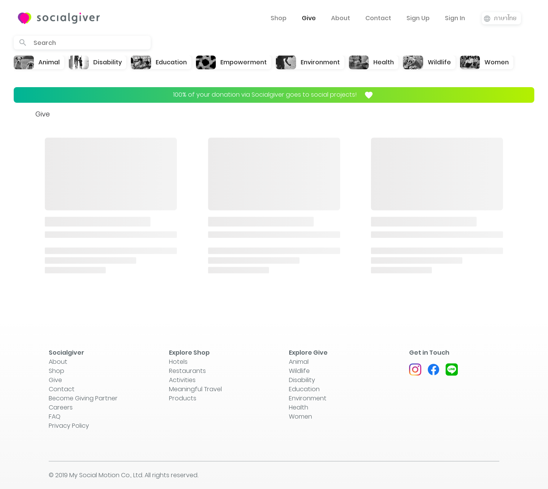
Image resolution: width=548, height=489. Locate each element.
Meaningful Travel (195, 389)
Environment (308, 398)
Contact (378, 18)
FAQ (55, 416)
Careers (61, 407)
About (340, 18)
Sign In (455, 18)
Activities (182, 380)
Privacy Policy (69, 425)
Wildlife (299, 370)
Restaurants (187, 370)
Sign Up (418, 18)
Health (298, 407)
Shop (279, 18)
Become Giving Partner (83, 398)
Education (304, 389)
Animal (299, 361)
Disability (302, 380)
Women (300, 416)
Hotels (178, 361)
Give (309, 18)
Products (182, 398)
